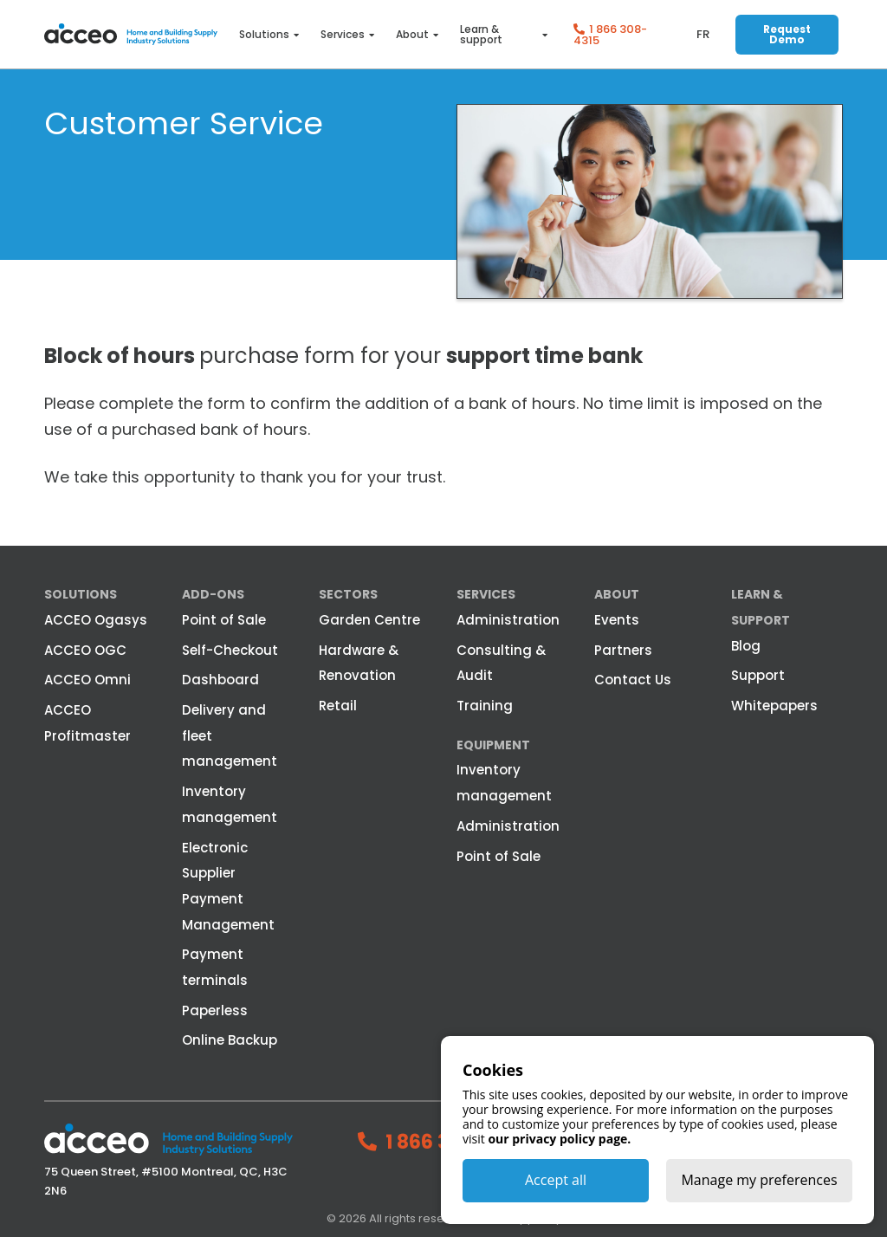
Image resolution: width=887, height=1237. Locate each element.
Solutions (264, 34)
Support (758, 675)
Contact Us (632, 679)
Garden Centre (369, 620)
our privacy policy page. (559, 1138)
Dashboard (220, 679)
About (412, 34)
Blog (746, 646)
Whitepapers (774, 705)
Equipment (493, 745)
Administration (508, 620)
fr (702, 34)
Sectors (348, 594)
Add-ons (213, 594)
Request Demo (787, 34)
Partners (623, 650)
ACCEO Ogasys (95, 620)
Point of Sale (224, 620)
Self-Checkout (230, 650)
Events (616, 620)
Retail (338, 705)
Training (484, 705)
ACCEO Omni (87, 679)
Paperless (215, 1010)
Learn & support (481, 34)
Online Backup (229, 1040)
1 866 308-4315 (610, 34)
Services (342, 34)
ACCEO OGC (85, 650)
